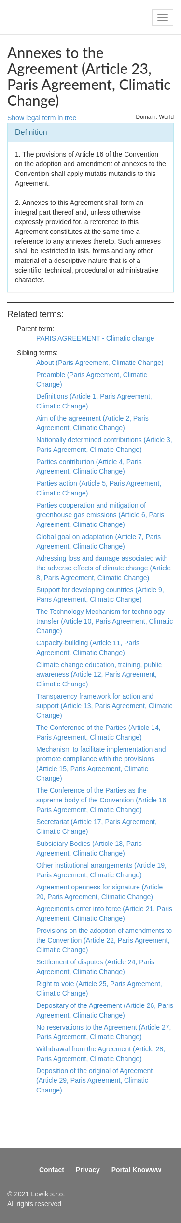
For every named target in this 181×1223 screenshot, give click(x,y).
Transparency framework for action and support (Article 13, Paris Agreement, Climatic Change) (104, 705)
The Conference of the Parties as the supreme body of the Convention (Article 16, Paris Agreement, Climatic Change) (102, 800)
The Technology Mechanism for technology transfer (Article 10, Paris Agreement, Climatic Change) (104, 621)
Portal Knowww (136, 1169)
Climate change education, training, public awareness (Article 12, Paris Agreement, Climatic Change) (99, 674)
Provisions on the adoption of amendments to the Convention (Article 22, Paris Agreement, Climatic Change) (104, 940)
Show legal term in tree (41, 118)
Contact (51, 1169)
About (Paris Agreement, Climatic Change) (100, 362)
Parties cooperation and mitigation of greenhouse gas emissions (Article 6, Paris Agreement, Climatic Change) (100, 514)
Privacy (88, 1169)
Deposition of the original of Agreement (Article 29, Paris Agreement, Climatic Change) (94, 1080)
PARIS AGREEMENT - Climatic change (95, 338)
